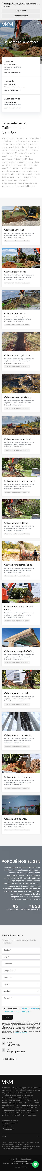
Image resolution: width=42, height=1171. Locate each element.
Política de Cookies (25, 1159)
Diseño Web (19, 1167)
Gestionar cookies (21, 16)
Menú (21, 1136)
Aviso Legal (13, 1159)
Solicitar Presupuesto (12, 72)
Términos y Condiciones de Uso (17, 1011)
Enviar (7, 1017)
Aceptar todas (21, 11)
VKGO (12, 1022)
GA (26, 1167)
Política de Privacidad (30, 1009)
